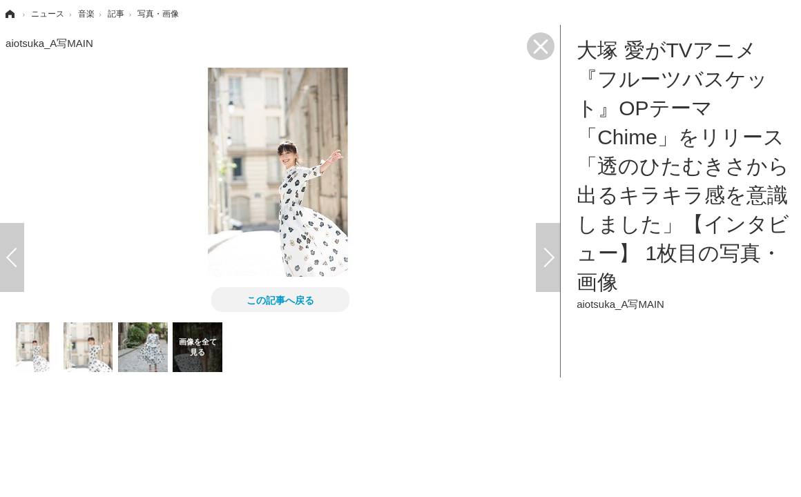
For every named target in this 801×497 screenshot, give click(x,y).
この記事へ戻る (280, 299)
